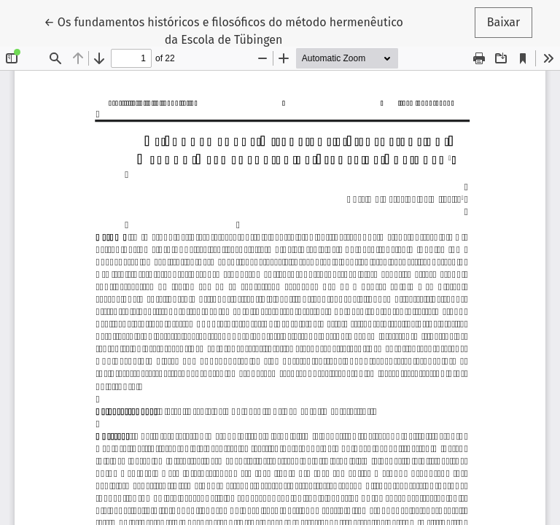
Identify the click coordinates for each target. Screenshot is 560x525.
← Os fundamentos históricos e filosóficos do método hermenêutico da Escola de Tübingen (223, 30)
